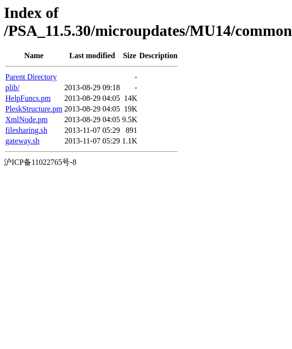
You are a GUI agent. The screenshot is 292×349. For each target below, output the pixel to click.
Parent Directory (31, 77)
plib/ (12, 87)
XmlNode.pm (26, 119)
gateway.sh (22, 141)
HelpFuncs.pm (28, 98)
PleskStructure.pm (33, 109)
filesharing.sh (26, 130)
